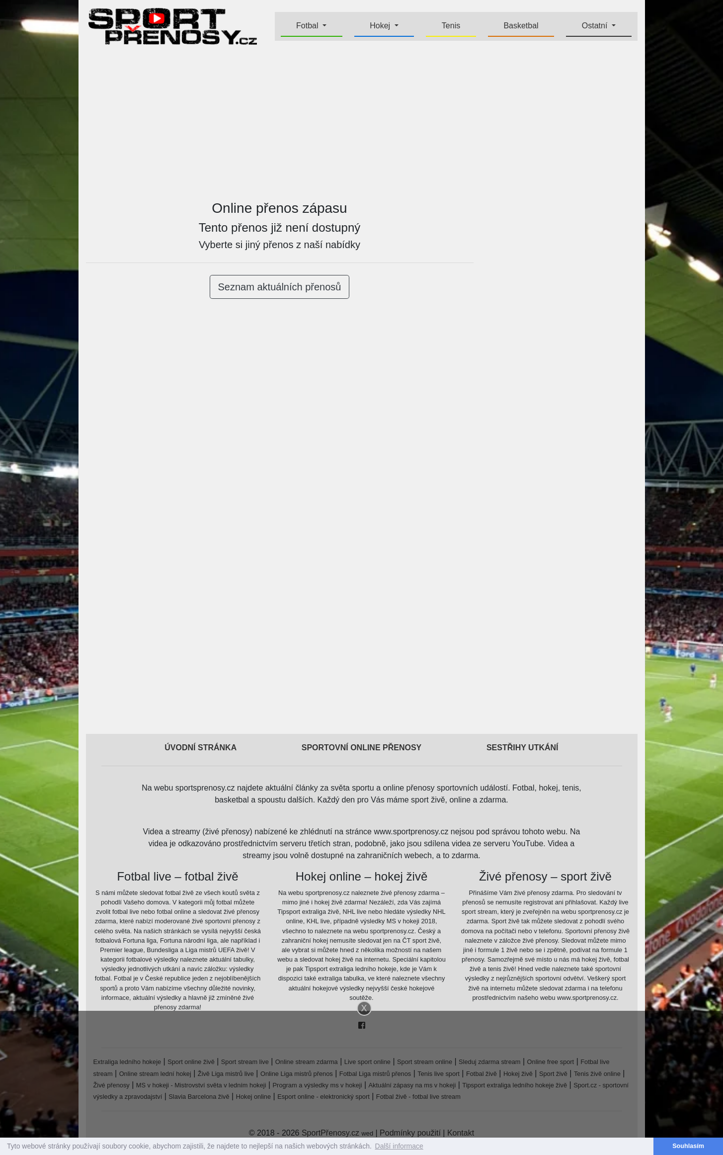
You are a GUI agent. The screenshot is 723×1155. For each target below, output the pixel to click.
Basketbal (520, 25)
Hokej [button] (381, 25)
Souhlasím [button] (688, 1146)
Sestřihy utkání (522, 747)
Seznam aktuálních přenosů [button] (279, 286)
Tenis (451, 25)
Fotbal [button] (308, 25)
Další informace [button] (399, 1146)
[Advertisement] (362, 122)
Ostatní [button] (596, 25)
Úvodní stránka (200, 747)
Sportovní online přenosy (362, 747)
